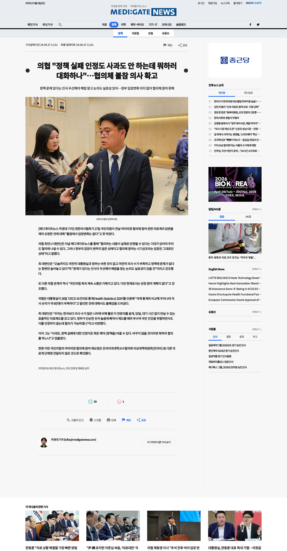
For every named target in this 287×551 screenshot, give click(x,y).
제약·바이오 (137, 24)
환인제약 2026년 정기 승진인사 (223, 351)
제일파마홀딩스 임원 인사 (220, 362)
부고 (255, 336)
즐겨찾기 (237, 3)
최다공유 (248, 93)
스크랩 (97, 420)
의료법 (135, 33)
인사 (215, 336)
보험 (150, 33)
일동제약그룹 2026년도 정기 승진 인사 (227, 345)
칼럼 (222, 216)
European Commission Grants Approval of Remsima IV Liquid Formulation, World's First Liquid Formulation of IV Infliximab (235, 300)
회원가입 (212, 3)
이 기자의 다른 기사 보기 (159, 442)
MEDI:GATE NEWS (143, 10)
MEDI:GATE (254, 3)
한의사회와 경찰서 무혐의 (226, 118)
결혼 (228, 336)
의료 (104, 24)
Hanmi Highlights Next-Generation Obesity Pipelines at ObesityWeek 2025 (235, 283)
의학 (123, 24)
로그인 (201, 3)
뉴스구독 (225, 3)
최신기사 (47, 24)
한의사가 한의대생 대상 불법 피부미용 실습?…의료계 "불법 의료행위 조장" (238, 101)
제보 (169, 45)
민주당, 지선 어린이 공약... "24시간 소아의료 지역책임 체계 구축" (238, 151)
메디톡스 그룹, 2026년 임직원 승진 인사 (227, 367)
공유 (184, 45)
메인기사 (32, 24)
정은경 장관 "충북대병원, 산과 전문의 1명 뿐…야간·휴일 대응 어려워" (238, 112)
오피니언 (166, 24)
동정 (241, 336)
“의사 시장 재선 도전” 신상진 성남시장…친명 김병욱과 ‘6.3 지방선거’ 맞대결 (238, 129)
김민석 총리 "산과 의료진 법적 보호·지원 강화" (236, 107)
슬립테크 (181, 24)
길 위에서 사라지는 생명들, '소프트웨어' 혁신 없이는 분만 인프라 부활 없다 (238, 134)
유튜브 (165, 33)
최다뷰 (222, 93)
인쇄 (113, 420)
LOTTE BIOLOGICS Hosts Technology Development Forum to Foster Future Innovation (235, 278)
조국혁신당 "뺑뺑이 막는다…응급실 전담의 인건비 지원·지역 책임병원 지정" (238, 140)
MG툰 (248, 216)
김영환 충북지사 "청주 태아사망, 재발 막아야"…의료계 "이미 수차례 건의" (238, 123)
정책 (113, 24)
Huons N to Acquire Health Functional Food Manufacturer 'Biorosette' (235, 294)
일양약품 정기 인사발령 (219, 356)
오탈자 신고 (77, 420)
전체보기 (255, 209)
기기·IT (153, 24)
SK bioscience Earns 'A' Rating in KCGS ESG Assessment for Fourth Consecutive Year (235, 289)
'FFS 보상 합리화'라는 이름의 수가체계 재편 (235, 145)
